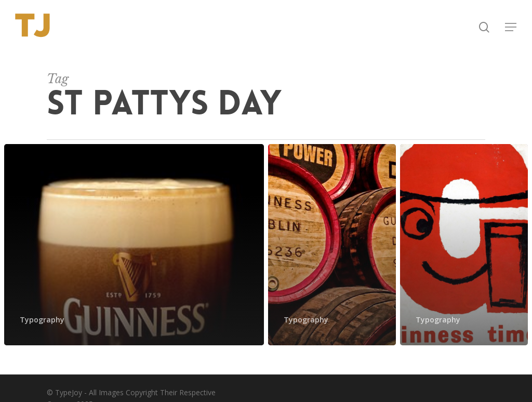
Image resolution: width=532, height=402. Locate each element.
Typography (42, 320)
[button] (511, 27)
